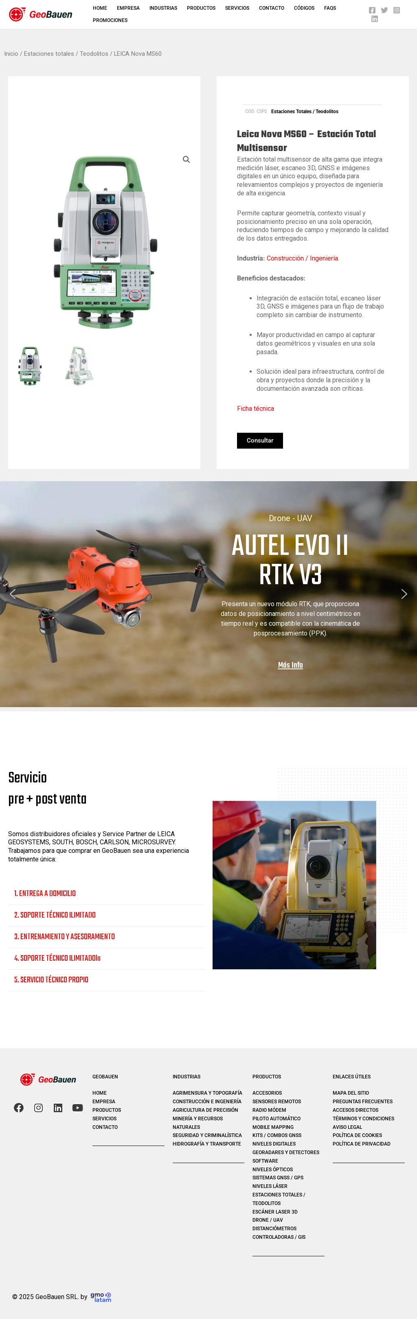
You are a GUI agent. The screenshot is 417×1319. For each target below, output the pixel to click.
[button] (186, 159)
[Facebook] (372, 10)
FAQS (330, 8)
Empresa (128, 8)
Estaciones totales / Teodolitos (66, 53)
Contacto (271, 8)
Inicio (11, 53)
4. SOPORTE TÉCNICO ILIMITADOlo (57, 958)
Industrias (163, 8)
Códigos (304, 8)
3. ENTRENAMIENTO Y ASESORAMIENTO (64, 937)
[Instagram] (396, 10)
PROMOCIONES (110, 20)
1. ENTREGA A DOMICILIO (45, 893)
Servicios (237, 8)
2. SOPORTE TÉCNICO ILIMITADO (55, 915)
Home (100, 8)
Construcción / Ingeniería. (303, 258)
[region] (208, 594)
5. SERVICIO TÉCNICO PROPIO (51, 980)
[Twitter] (384, 10)
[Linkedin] (374, 18)
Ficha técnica (255, 408)
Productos (201, 8)
